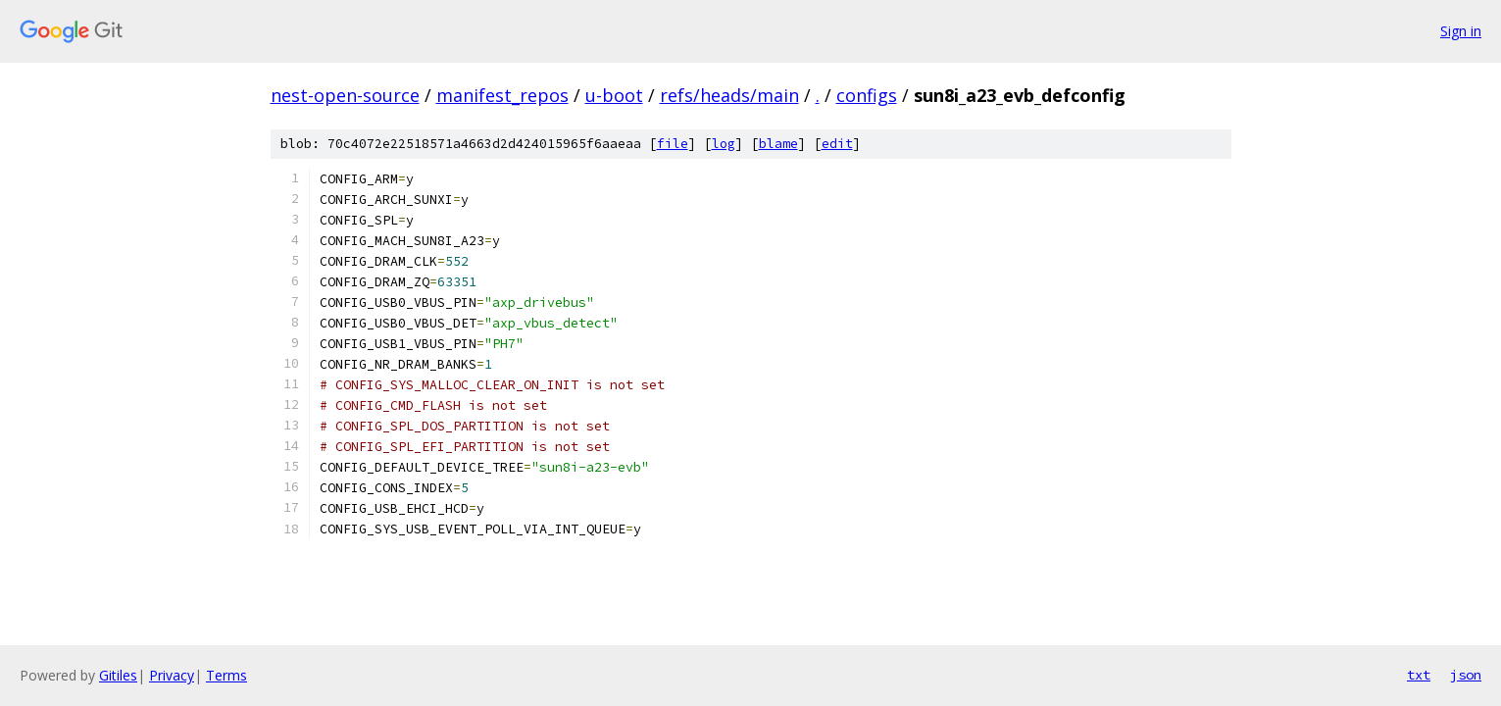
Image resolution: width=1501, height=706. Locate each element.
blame (778, 143)
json (1465, 674)
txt (1418, 674)
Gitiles (118, 675)
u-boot (614, 95)
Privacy (171, 675)
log (723, 143)
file (672, 143)
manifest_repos (502, 95)
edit (837, 143)
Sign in (1460, 31)
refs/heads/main (729, 95)
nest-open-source (345, 95)
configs (866, 95)
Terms (226, 675)
